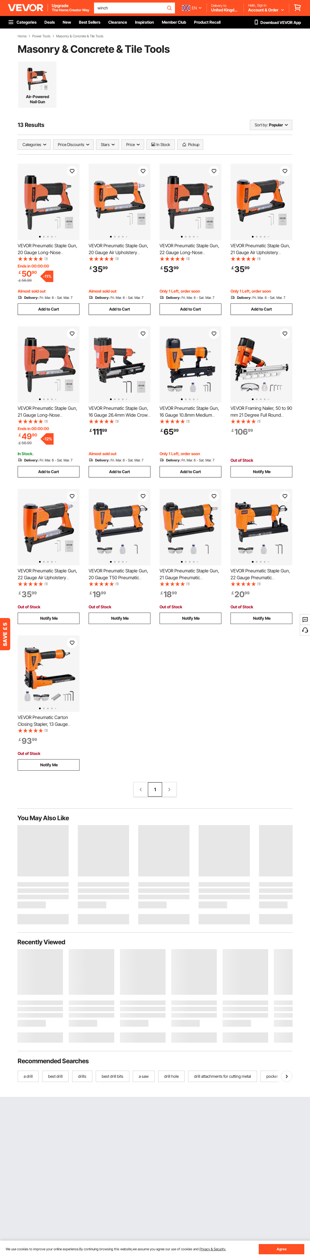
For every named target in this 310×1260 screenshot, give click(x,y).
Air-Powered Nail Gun (37, 99)
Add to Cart (48, 309)
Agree (282, 1249)
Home (22, 36)
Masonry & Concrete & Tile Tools (79, 36)
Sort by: (261, 124)
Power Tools (41, 36)
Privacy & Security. (212, 1249)
